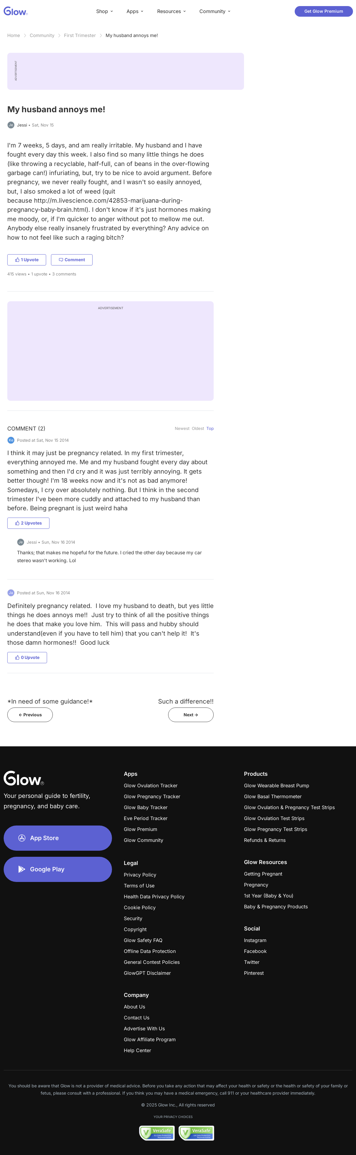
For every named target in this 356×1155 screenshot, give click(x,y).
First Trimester (80, 35)
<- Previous (30, 714)
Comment (72, 259)
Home (13, 35)
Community (42, 35)
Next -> (191, 714)
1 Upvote (27, 259)
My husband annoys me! (132, 35)
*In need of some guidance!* (50, 701)
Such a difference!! (186, 701)
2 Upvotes (28, 522)
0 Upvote (27, 657)
